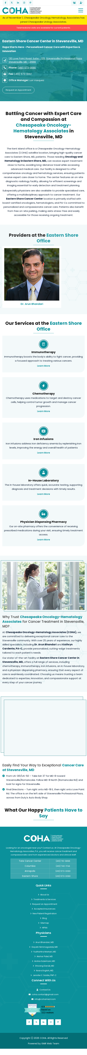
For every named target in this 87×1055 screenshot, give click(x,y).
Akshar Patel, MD (43, 956)
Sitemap (43, 923)
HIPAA (43, 927)
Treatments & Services (43, 899)
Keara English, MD (43, 970)
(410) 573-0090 (27, 67)
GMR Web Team (50, 1043)
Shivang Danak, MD (43, 965)
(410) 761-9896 (63, 861)
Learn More (43, 365)
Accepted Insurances (43, 908)
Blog (43, 918)
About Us (43, 894)
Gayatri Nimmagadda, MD (43, 947)
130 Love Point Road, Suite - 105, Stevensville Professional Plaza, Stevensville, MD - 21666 (45, 60)
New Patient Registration (43, 913)
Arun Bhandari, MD (43, 942)
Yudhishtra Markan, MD (43, 951)
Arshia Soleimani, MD (43, 961)
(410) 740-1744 (63, 866)
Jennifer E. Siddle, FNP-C (43, 975)
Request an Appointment (18, 89)
